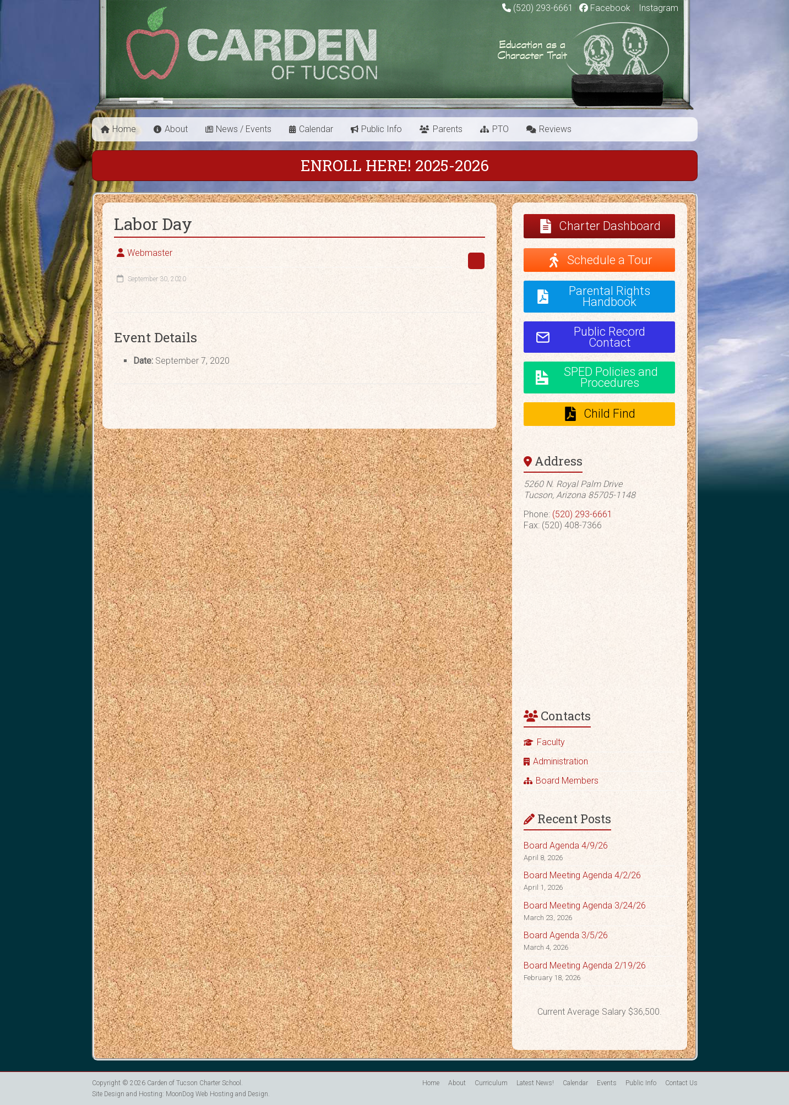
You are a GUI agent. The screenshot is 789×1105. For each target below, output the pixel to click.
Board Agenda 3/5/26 (566, 935)
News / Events (243, 129)
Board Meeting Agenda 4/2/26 (582, 875)
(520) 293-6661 (543, 8)
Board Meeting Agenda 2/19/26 (585, 965)
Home (124, 129)
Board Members (567, 780)
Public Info (381, 129)
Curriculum (491, 1083)
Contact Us (681, 1083)
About (176, 129)
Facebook (604, 8)
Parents (447, 129)
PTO (500, 129)
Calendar (316, 129)
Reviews (555, 129)
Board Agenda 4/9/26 (566, 845)
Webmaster (149, 253)
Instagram (657, 8)
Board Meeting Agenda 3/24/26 (585, 905)
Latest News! (535, 1083)
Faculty (551, 742)
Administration (560, 761)
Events (607, 1083)
